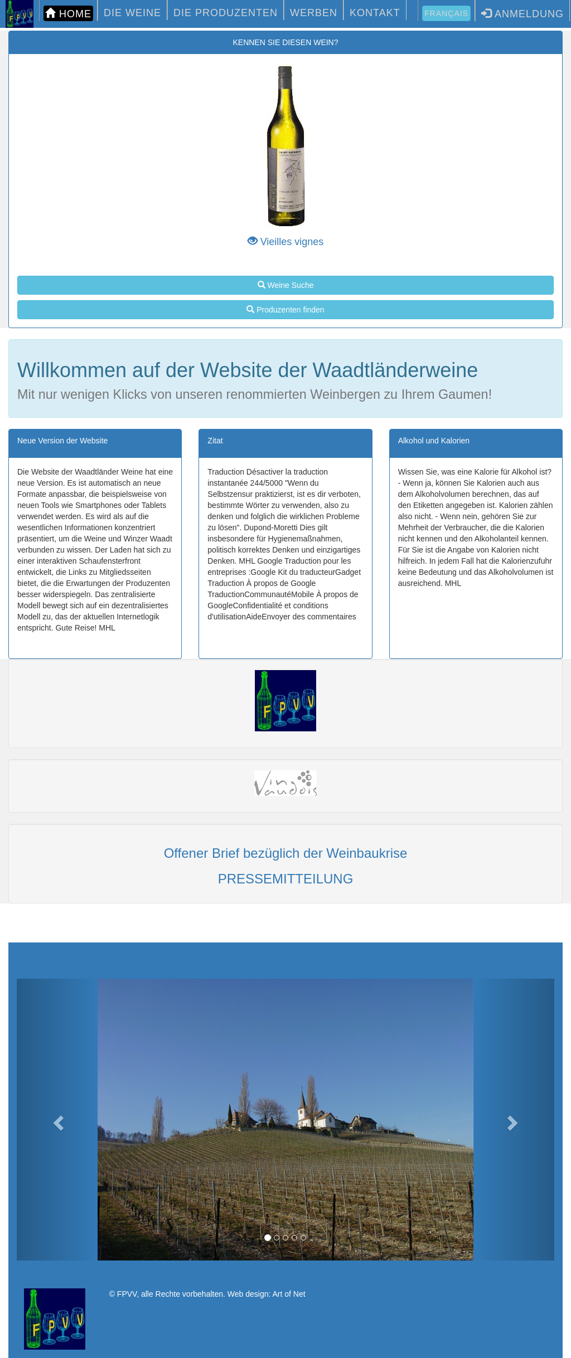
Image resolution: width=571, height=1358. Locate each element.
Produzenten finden (285, 309)
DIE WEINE (132, 12)
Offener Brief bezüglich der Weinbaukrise (286, 853)
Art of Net (288, 1293)
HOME (68, 13)
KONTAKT (375, 12)
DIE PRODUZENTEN (225, 12)
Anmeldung (522, 13)
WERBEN (313, 12)
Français (446, 13)
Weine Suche (286, 285)
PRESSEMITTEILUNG (286, 878)
